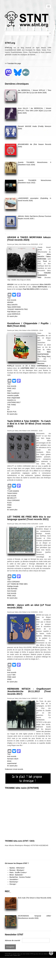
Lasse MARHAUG (13, 314)
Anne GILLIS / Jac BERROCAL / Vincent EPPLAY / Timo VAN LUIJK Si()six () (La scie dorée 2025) (34, 110)
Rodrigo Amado (12, 586)
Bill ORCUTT (12, 498)
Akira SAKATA (12, 305)
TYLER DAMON (13, 491)
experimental (11, 763)
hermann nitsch (12, 759)
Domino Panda (25, 877)
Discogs (13, 884)
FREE (9, 505)
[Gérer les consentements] (51, 953)
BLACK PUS (11, 412)
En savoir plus (12, 316)
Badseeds (19, 875)
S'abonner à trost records (14, 769)
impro (9, 391)
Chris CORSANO (13, 500)
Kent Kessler (11, 591)
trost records (11, 300)
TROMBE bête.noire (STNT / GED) (19, 841)
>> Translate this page (13, 63)
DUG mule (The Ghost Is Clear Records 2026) (34, 898)
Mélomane (20, 868)
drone (9, 761)
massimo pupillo (13, 395)
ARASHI (10, 302)
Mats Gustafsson (13, 393)
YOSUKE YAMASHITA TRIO (17, 309)
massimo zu (11, 400)
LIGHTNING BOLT (14, 402)
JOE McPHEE (12, 589)
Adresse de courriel (12, 940)
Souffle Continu (21, 872)
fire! (8, 407)
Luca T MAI (11, 675)
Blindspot (21, 870)
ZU (8, 409)
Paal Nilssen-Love (13, 312)
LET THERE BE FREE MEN (17, 584)
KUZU (9, 503)
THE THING (11, 405)
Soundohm (14, 879)
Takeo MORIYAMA (14, 307)
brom (9, 670)
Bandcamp (14, 882)
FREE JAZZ (11, 388)
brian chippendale (13, 398)
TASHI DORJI (12, 493)
